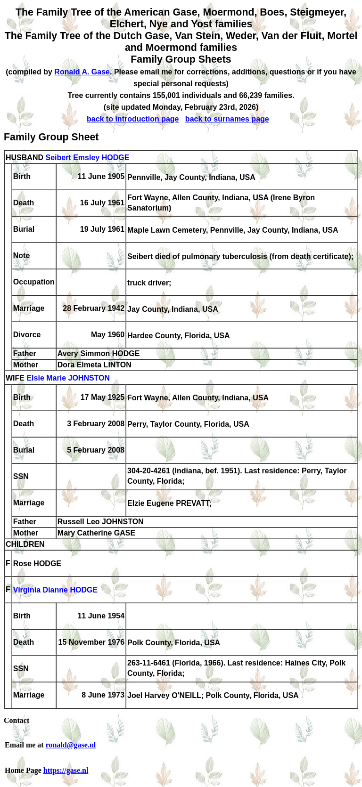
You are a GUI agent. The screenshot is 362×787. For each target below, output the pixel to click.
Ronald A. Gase (82, 72)
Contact (16, 720)
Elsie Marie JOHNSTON (68, 378)
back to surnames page (227, 119)
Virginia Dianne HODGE (55, 590)
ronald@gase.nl (71, 745)
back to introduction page (133, 119)
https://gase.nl (66, 770)
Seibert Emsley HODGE (87, 158)
